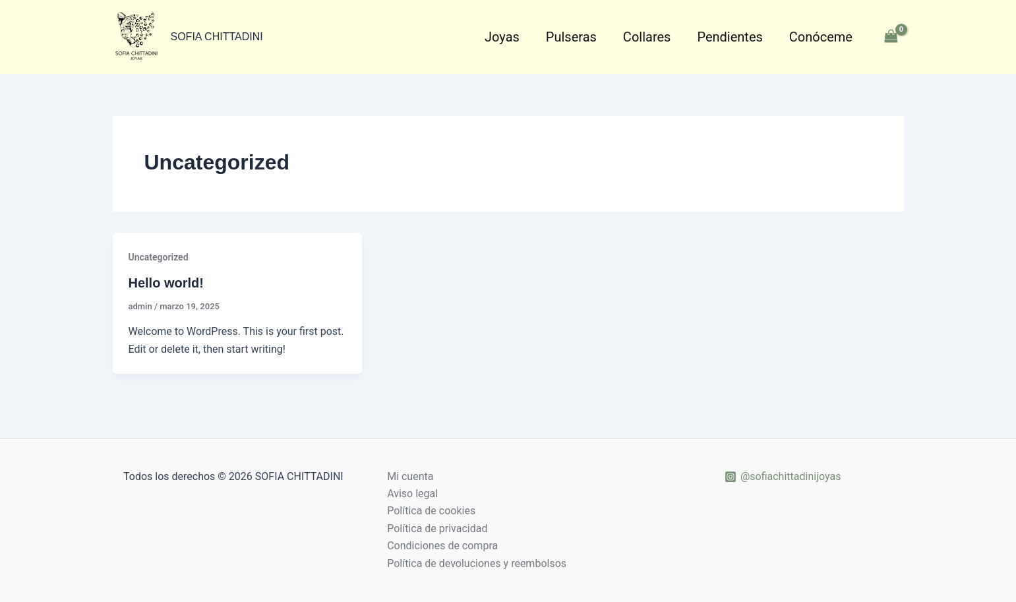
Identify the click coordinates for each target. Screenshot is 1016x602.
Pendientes (729, 37)
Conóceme (820, 37)
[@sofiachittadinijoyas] (783, 477)
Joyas (502, 37)
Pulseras (571, 37)
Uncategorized (159, 257)
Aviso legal (412, 493)
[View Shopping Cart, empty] (891, 36)
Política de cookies (431, 510)
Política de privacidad (437, 528)
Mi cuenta (410, 476)
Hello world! (166, 283)
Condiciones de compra (442, 545)
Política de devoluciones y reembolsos (476, 563)
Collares (647, 37)
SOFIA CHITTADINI (217, 36)
